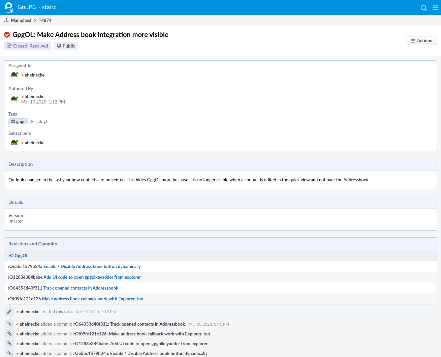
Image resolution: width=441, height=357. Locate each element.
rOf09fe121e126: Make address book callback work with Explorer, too (141, 333)
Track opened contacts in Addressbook (80, 288)
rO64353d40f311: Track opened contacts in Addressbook (129, 324)
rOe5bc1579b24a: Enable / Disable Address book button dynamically (140, 353)
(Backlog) (38, 121)
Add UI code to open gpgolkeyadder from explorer (92, 277)
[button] (435, 7)
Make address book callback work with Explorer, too (93, 298)
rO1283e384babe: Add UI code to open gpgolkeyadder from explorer (140, 343)
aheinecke (32, 75)
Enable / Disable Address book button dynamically (92, 266)
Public (69, 46)
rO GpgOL (18, 255)
